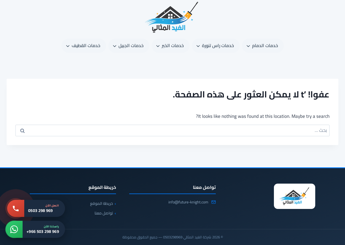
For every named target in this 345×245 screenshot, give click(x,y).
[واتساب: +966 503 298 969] (35, 229)
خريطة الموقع (101, 203)
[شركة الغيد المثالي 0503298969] (294, 196)
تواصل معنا (104, 213)
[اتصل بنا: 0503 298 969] (36, 208)
